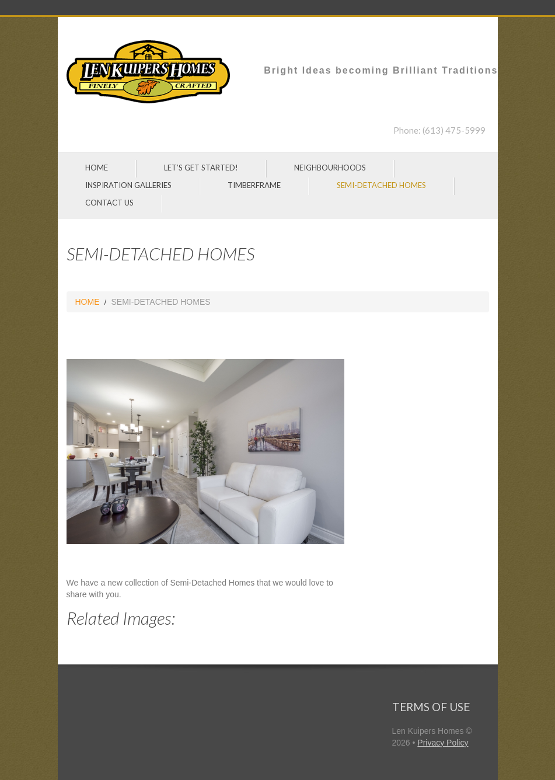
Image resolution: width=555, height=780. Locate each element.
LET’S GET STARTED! (201, 167)
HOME (96, 167)
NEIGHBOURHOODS (330, 167)
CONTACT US (109, 202)
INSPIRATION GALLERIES (128, 185)
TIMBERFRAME (254, 185)
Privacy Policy (442, 742)
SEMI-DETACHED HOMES (381, 185)
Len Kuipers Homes (428, 731)
